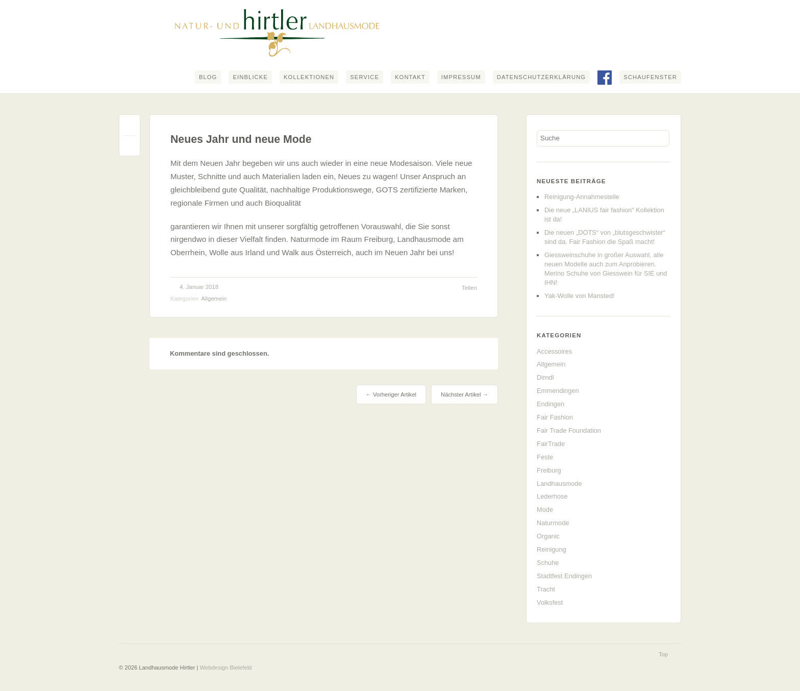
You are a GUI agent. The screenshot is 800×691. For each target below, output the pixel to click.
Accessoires (554, 351)
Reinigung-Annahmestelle (581, 197)
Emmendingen (558, 390)
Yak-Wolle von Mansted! (579, 296)
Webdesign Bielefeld (226, 667)
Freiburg (549, 470)
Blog (208, 77)
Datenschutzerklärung (541, 77)
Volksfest (550, 602)
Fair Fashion (555, 417)
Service (364, 77)
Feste (545, 457)
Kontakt (410, 77)
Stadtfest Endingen (564, 576)
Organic (548, 536)
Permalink (129, 127)
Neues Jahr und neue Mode (241, 139)
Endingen (550, 404)
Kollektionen (309, 77)
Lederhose (552, 496)
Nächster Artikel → (464, 394)
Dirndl (545, 377)
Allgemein (214, 298)
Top (663, 654)
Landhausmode (559, 483)
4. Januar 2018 (199, 287)
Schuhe (548, 562)
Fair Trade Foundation (569, 430)
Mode (545, 509)
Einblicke (250, 77)
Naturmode (553, 523)
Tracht (546, 589)
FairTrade (551, 444)
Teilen (469, 288)
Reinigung (551, 549)
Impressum (461, 77)
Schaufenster (650, 77)
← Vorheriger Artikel (391, 394)
